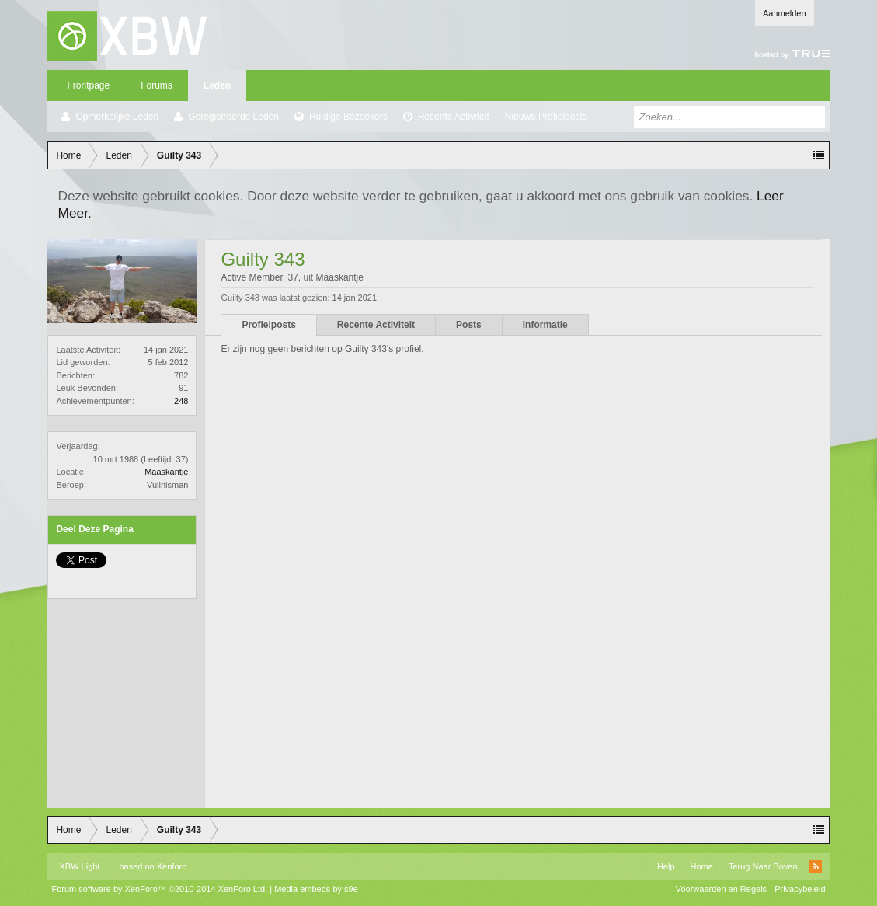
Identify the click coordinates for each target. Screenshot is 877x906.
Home (702, 866)
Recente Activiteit (453, 116)
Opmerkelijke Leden (116, 116)
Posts (469, 324)
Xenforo (172, 866)
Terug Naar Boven (763, 866)
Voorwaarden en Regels (721, 889)
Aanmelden (784, 13)
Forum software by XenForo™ (159, 889)
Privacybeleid (799, 889)
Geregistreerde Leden (233, 116)
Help (666, 866)
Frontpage (88, 85)
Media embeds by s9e (316, 889)
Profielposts (268, 324)
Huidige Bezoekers (348, 116)
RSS (815, 866)
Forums (156, 85)
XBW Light (79, 866)
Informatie (545, 324)
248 (181, 401)
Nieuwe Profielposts (546, 116)
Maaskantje (166, 471)
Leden (217, 85)
